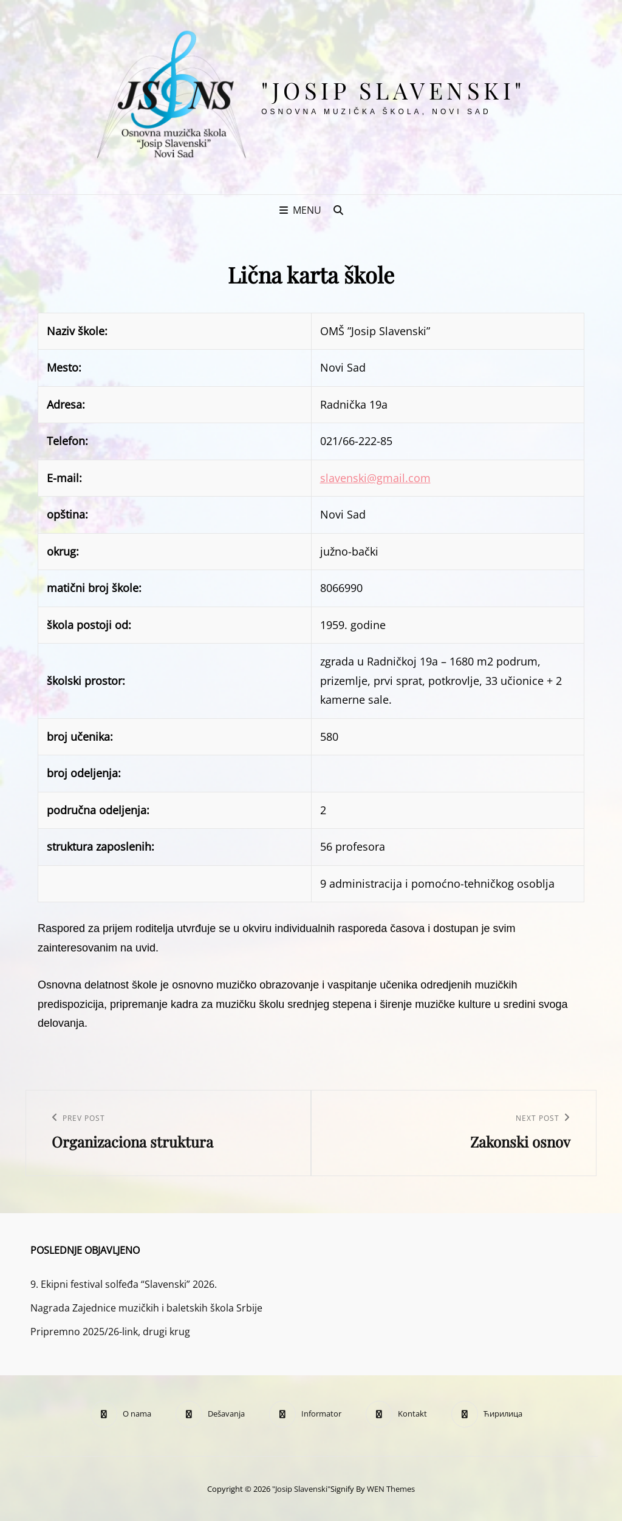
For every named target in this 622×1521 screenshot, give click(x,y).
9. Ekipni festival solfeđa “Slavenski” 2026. (123, 1284)
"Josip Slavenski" (393, 90)
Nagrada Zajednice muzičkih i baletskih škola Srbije (146, 1308)
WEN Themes (391, 1488)
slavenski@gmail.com (375, 478)
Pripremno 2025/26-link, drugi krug (110, 1331)
